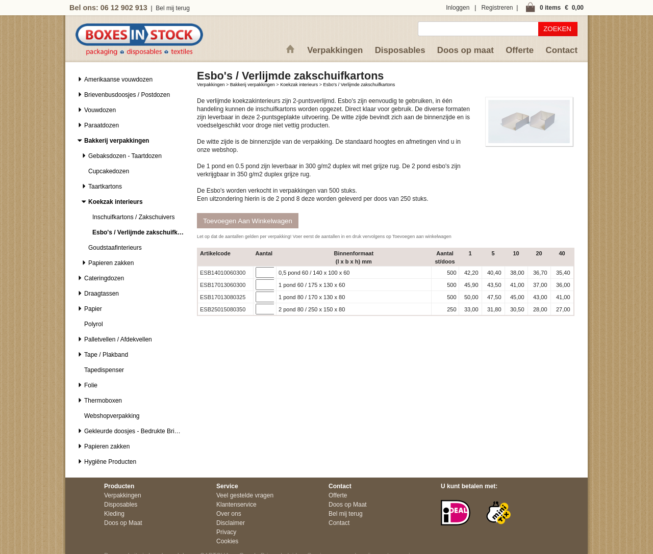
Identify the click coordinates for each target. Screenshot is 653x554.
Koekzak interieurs (299, 84)
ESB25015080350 (222, 309)
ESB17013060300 (222, 285)
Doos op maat (465, 50)
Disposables (400, 50)
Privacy (226, 532)
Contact (561, 50)
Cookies (227, 541)
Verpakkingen (335, 50)
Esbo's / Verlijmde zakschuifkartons (359, 84)
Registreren (497, 7)
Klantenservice (236, 504)
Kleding (114, 513)
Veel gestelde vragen (244, 495)
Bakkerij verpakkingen (252, 84)
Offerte (520, 50)
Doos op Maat (123, 522)
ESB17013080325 (222, 297)
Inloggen (457, 7)
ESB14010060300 (222, 273)
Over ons (228, 513)
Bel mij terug (173, 8)
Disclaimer (230, 522)
